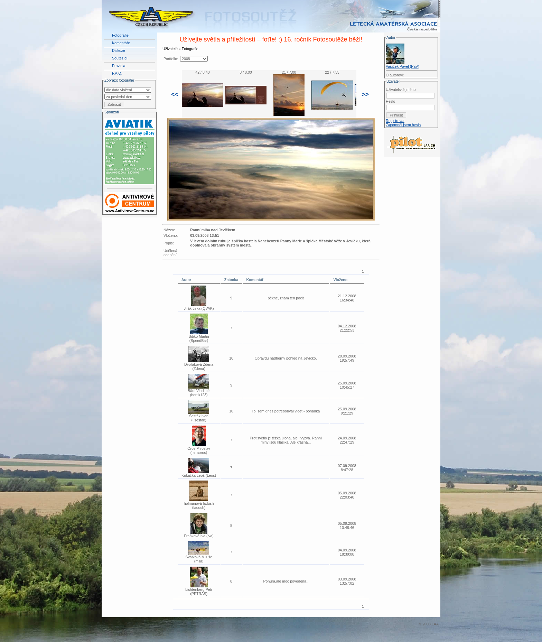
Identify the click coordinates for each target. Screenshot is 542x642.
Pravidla (118, 66)
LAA (435, 624)
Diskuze (118, 50)
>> (365, 94)
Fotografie (120, 35)
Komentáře (121, 43)
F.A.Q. (117, 73)
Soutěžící (119, 58)
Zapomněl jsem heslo (403, 125)
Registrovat (395, 121)
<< (174, 94)
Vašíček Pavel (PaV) (402, 66)
